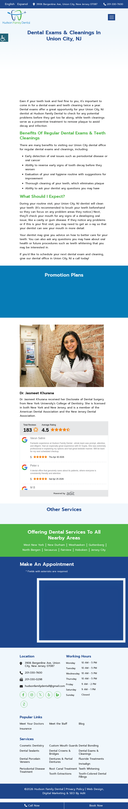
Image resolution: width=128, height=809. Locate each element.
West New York (34, 545)
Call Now (32, 806)
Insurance (26, 728)
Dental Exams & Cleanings (89, 752)
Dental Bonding (88, 745)
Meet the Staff (58, 723)
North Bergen (31, 550)
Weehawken (77, 545)
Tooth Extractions (60, 773)
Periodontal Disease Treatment (32, 770)
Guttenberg (96, 545)
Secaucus (50, 550)
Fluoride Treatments (91, 758)
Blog (81, 723)
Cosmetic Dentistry (32, 745)
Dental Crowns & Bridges (60, 752)
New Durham (56, 545)
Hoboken (81, 550)
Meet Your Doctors (32, 723)
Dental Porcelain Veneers (30, 760)
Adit (82, 793)
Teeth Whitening (89, 768)
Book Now (96, 806)
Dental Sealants (29, 750)
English (10, 4)
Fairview (66, 550)
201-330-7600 (115, 4)
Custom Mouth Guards (63, 745)
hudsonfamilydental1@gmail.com (45, 686)
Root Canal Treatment (63, 768)
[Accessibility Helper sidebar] (4, 38)
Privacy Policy (75, 789)
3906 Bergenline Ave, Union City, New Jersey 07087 (66, 4)
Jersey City (98, 550)
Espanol (22, 4)
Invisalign (84, 763)
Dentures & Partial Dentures (60, 760)
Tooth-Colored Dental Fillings (92, 775)
